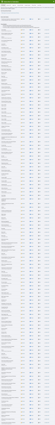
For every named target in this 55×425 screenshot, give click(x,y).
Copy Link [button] (47, 19)
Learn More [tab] (39, 5)
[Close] (53, 2)
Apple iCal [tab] (14, 5)
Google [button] (32, 19)
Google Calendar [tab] (27, 5)
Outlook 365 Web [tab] (20, 5)
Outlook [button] (23, 19)
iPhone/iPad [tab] (34, 5)
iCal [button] (40, 19)
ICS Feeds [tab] (3, 5)
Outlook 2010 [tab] (8, 5)
